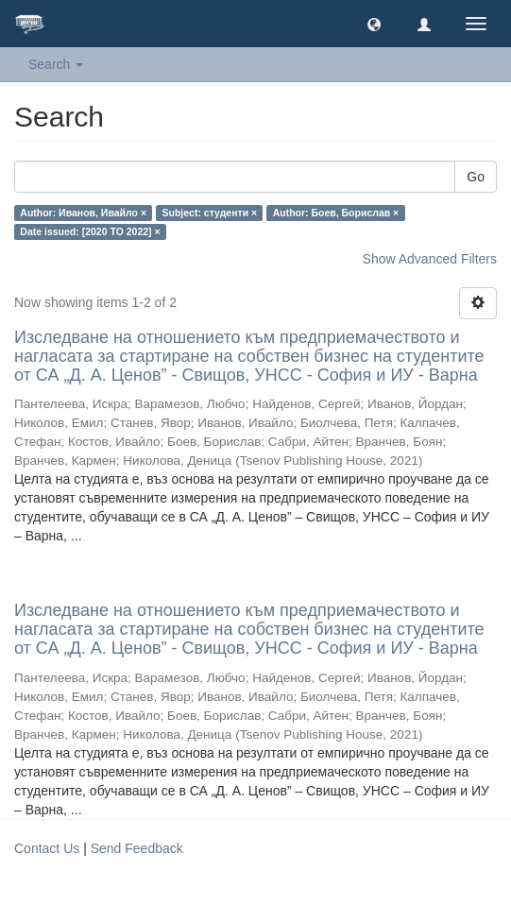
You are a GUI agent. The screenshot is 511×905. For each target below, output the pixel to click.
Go (476, 176)
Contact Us (46, 848)
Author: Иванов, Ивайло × (83, 212)
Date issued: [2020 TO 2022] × (90, 231)
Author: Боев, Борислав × (336, 212)
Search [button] (55, 64)
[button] (374, 24)
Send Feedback (137, 848)
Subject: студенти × (210, 212)
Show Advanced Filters (430, 258)
